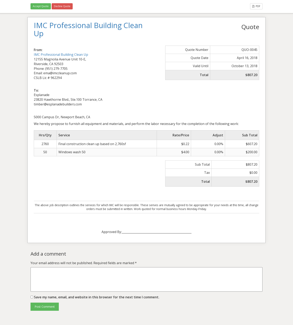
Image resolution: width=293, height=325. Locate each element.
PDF (256, 6)
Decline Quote (62, 6)
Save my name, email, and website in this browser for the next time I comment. (96, 297)
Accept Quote (41, 6)
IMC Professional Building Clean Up (61, 54)
